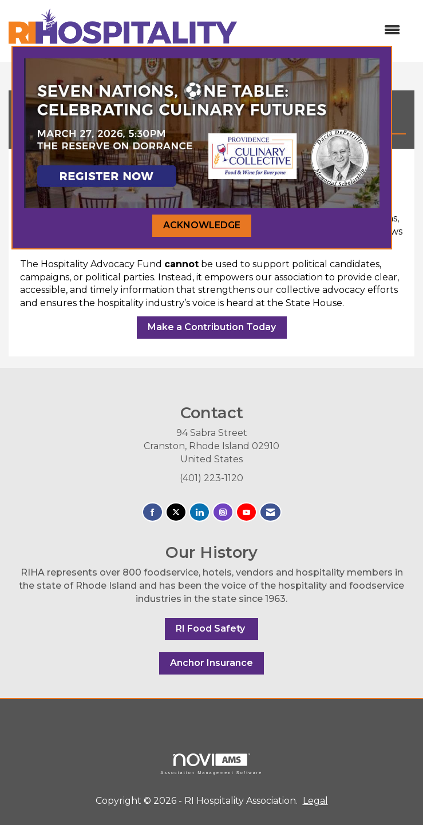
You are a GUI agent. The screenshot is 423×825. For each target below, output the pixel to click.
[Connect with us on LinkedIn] (199, 512)
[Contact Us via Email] (270, 512)
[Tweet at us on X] (176, 512)
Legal (315, 800)
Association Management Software (211, 764)
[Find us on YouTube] (246, 512)
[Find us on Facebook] (152, 512)
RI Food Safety (211, 628)
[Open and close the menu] (324, 30)
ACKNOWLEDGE (201, 225)
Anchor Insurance (211, 662)
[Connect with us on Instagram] (223, 512)
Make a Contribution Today (212, 327)
